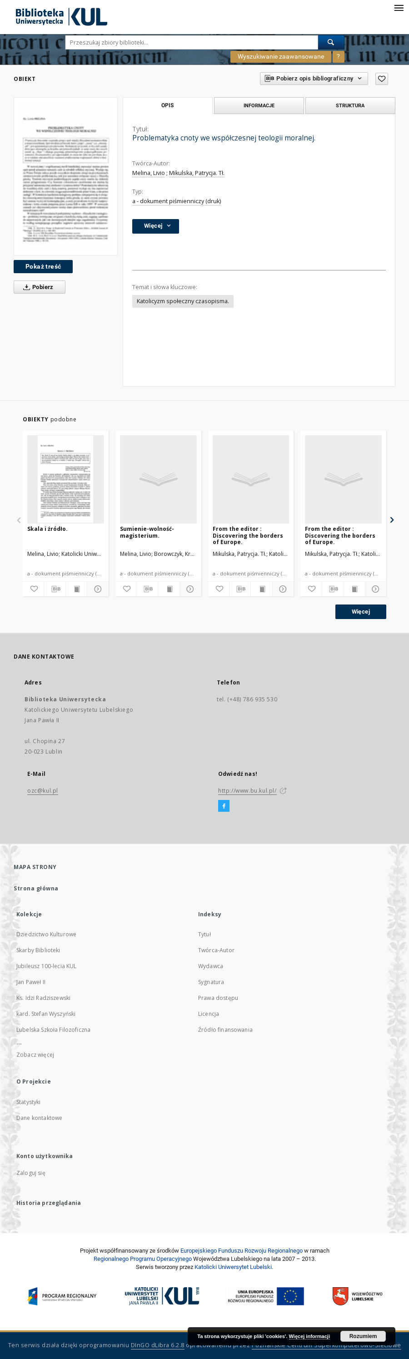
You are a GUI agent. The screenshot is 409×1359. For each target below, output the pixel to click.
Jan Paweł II (30, 982)
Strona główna (36, 888)
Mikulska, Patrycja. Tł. (196, 173)
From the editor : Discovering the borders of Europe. (248, 535)
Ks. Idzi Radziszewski (43, 998)
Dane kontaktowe (39, 1118)
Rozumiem (363, 1336)
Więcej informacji (309, 1336)
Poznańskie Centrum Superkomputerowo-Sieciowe (326, 1345)
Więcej (361, 611)
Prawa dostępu (218, 998)
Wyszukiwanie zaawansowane (281, 56)
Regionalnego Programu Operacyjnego (143, 1258)
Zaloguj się (30, 1173)
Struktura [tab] (350, 105)
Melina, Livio (148, 173)
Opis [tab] (167, 105)
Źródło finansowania (225, 1030)
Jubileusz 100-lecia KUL (46, 966)
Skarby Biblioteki (38, 950)
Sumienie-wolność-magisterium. (147, 532)
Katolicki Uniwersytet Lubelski (233, 1267)
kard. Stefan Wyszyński (45, 1014)
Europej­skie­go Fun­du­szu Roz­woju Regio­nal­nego (241, 1250)
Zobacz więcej (35, 1055)
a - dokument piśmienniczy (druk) (176, 201)
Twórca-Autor (216, 950)
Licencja (208, 1014)
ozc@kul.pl (42, 790)
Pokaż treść (43, 266)
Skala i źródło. (47, 529)
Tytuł (204, 934)
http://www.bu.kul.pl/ (247, 790)
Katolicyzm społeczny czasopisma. (183, 301)
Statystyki (28, 1102)
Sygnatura (211, 982)
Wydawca (210, 966)
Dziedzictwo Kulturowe (46, 934)
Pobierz (37, 287)
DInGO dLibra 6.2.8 (158, 1345)
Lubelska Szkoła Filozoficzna (53, 1030)
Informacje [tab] (259, 105)
